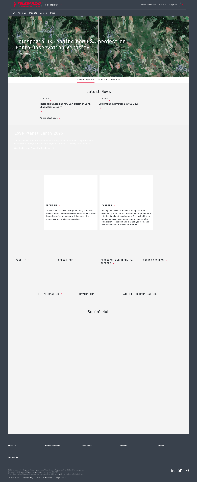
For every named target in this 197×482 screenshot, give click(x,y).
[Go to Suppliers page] (173, 5)
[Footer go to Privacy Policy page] (13, 478)
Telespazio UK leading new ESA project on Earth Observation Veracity (65, 105)
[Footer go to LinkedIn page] (173, 470)
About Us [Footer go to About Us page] (12, 446)
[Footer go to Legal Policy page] (60, 478)
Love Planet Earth (85, 79)
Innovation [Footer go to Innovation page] (86, 446)
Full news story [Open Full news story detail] (23, 54)
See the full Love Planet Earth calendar (33, 148)
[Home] (14, 13)
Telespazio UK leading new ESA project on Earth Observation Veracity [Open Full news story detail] (71, 44)
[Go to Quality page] (162, 5)
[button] (16, 70)
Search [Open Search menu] (183, 5)
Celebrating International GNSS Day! (118, 103)
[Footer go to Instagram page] (187, 470)
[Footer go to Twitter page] (180, 470)
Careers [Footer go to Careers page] (160, 446)
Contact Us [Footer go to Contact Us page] (13, 457)
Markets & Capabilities (108, 79)
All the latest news (49, 118)
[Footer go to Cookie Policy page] (28, 478)
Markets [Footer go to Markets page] (123, 446)
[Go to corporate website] (26, 4)
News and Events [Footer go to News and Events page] (52, 446)
